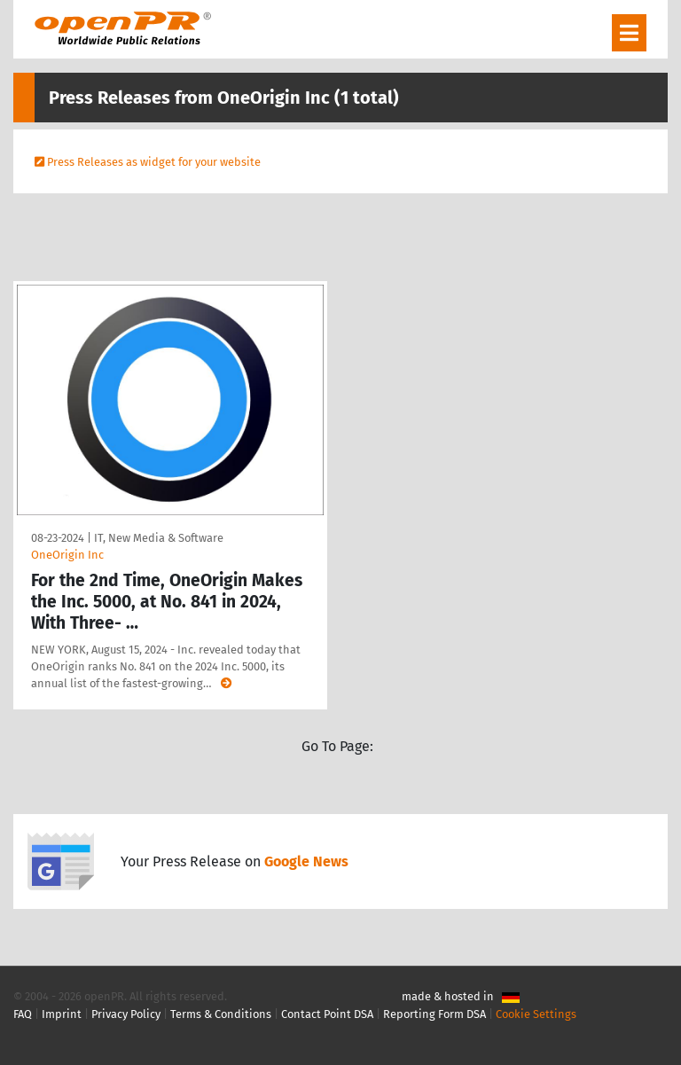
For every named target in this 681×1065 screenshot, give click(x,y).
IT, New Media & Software (158, 537)
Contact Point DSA (327, 1014)
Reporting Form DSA (434, 1014)
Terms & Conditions (220, 1014)
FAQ (22, 1014)
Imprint (62, 1014)
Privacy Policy (125, 1014)
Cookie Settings (536, 1014)
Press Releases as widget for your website (154, 161)
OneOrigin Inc (67, 554)
